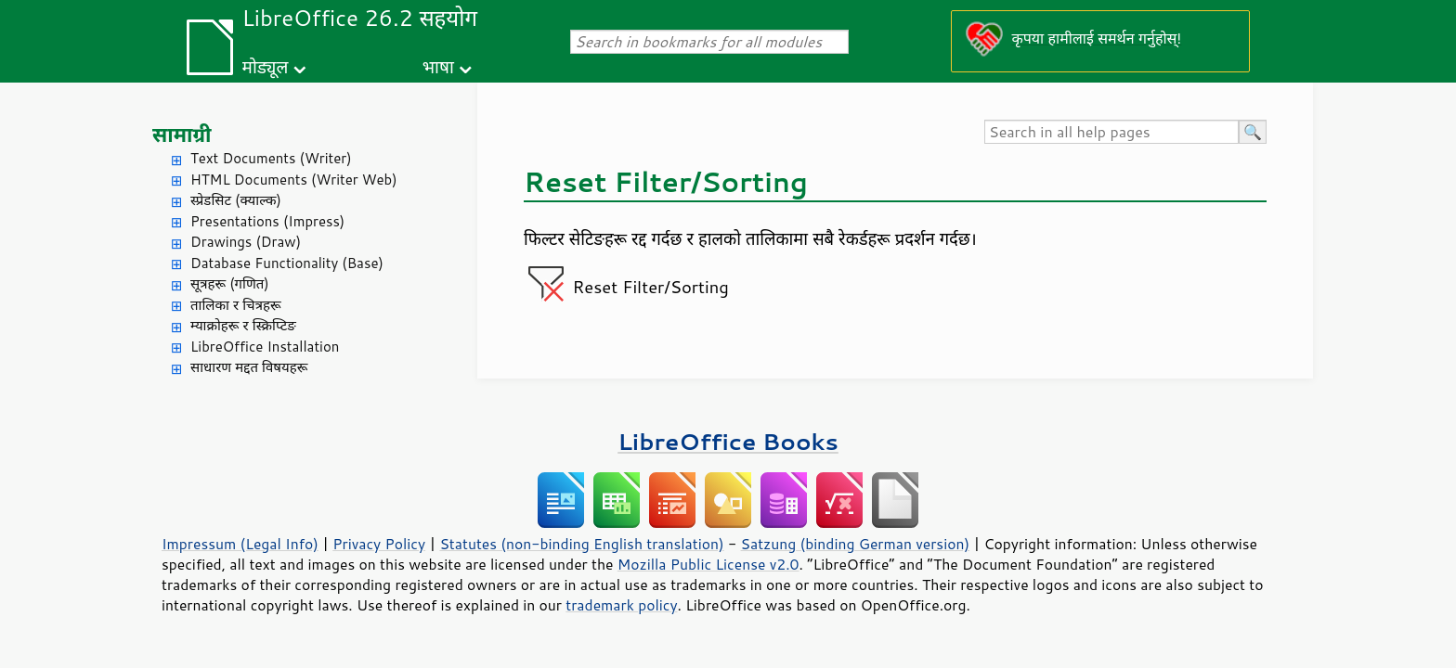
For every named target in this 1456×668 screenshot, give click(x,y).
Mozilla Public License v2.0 (709, 564)
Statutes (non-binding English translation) (581, 543)
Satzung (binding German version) (855, 543)
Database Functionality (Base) (287, 263)
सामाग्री (182, 134)
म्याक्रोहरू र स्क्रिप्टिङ (243, 325)
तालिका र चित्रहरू (235, 305)
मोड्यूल (265, 66)
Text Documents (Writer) (271, 158)
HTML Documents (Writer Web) (293, 179)
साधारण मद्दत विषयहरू (248, 367)
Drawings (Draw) (245, 241)
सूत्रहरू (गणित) (229, 283)
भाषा (438, 66)
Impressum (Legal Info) (240, 543)
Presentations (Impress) (267, 221)
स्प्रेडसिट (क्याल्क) (235, 200)
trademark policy (621, 605)
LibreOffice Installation (264, 346)
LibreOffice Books (728, 441)
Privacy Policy (378, 543)
